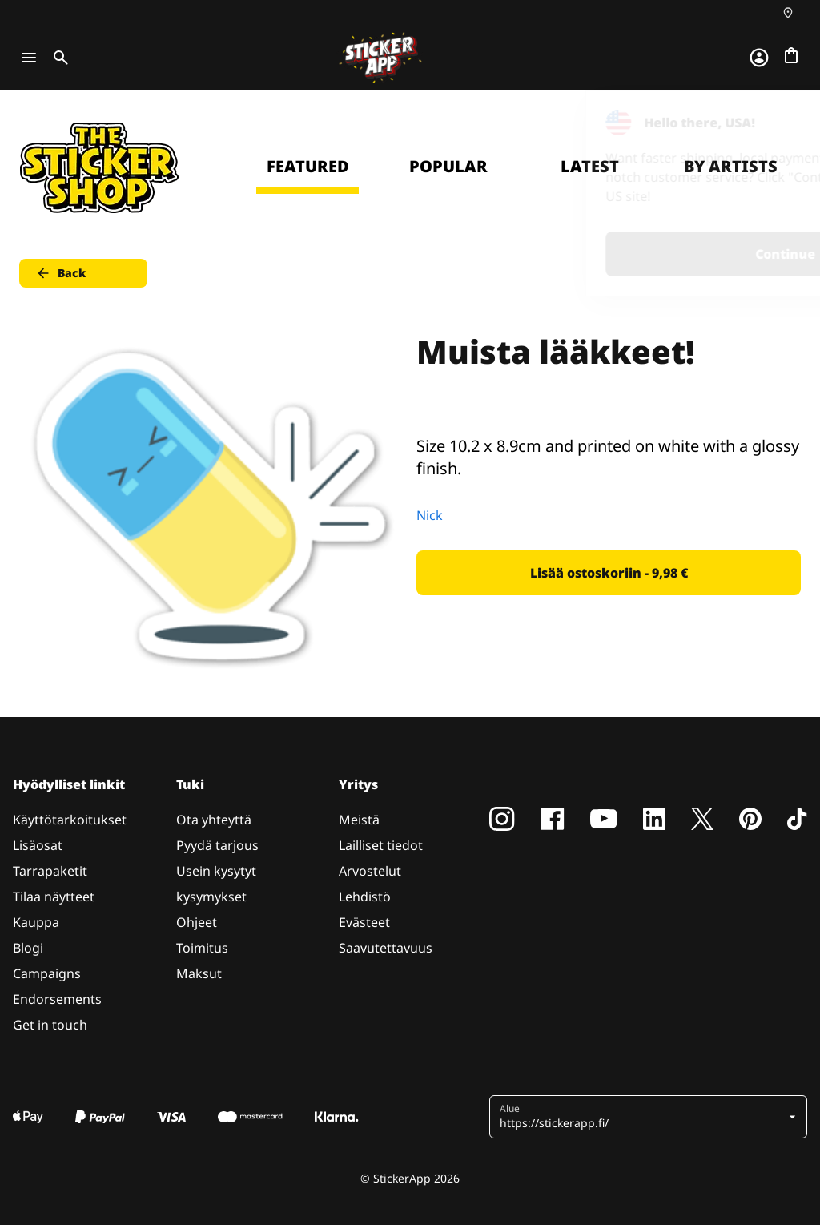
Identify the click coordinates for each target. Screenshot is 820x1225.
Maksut (199, 973)
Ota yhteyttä (213, 819)
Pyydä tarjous (217, 845)
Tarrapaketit (50, 871)
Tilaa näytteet (53, 896)
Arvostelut (370, 871)
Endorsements (57, 999)
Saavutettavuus (385, 948)
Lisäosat (37, 845)
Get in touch (50, 1025)
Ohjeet (196, 922)
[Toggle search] (57, 57)
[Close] (771, 122)
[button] (642, 1116)
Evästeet (364, 922)
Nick (429, 515)
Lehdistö (365, 896)
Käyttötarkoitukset (70, 819)
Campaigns (47, 973)
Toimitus (202, 948)
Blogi (28, 948)
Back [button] (60, 273)
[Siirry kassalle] (791, 55)
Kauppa (36, 922)
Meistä (359, 819)
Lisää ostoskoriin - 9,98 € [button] (609, 573)
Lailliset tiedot (381, 845)
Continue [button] (605, 254)
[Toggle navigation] (28, 57)
